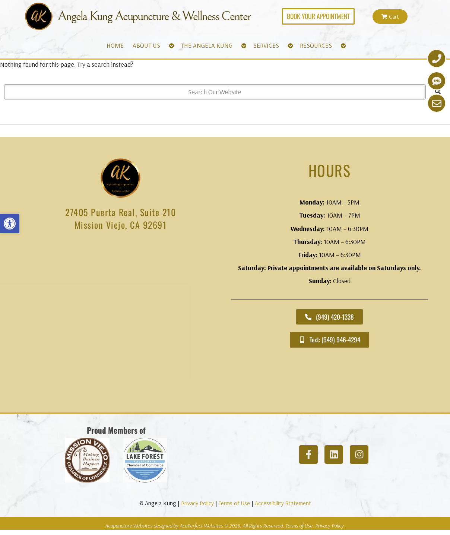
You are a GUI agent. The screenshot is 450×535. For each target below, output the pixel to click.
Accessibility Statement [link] (283, 503)
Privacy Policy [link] (197, 503)
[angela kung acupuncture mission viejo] (120, 322)
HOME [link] (115, 45)
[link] (9, 223)
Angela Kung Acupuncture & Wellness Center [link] (154, 16)
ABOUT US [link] (146, 45)
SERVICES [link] (266, 45)
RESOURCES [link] (316, 45)
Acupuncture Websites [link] (128, 525)
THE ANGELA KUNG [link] (206, 45)
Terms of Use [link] (234, 503)
